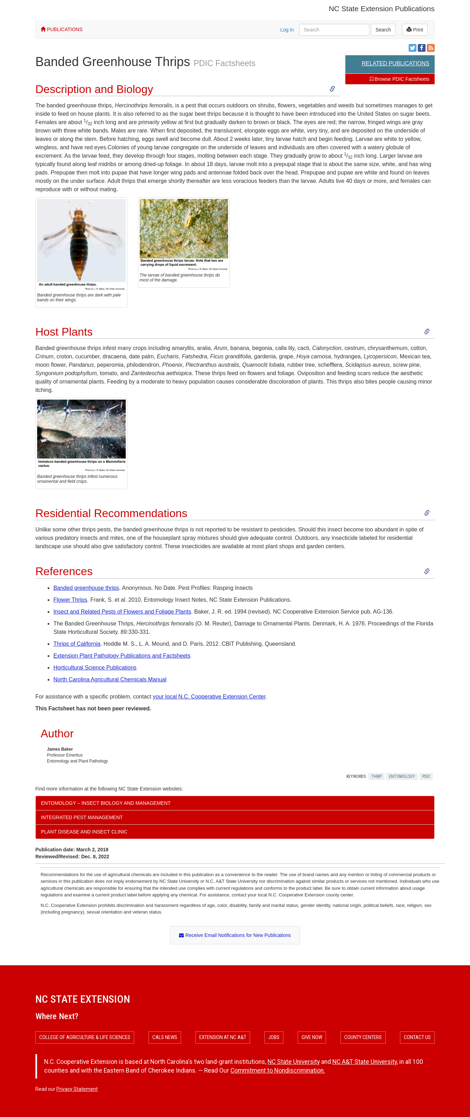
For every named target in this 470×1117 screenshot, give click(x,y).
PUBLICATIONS (62, 29)
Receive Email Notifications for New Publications (235, 935)
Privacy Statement (77, 1089)
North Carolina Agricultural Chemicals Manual (109, 679)
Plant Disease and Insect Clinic (84, 832)
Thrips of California (76, 644)
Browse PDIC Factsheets (399, 79)
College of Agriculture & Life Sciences (84, 1037)
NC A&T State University (364, 1061)
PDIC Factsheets (225, 63)
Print (415, 30)
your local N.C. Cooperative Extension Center (209, 697)
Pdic (426, 776)
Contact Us (417, 1037)
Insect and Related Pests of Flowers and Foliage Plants (122, 612)
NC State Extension (82, 999)
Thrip (376, 776)
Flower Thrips (70, 600)
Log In (287, 30)
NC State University (294, 1061)
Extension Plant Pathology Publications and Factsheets (121, 656)
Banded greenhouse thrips (86, 588)
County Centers (363, 1037)
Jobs (273, 1037)
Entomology (402, 776)
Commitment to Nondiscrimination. (277, 1070)
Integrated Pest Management (82, 817)
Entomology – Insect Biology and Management (106, 803)
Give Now (312, 1037)
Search (383, 30)
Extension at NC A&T (222, 1037)
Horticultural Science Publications (94, 668)
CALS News (164, 1037)
